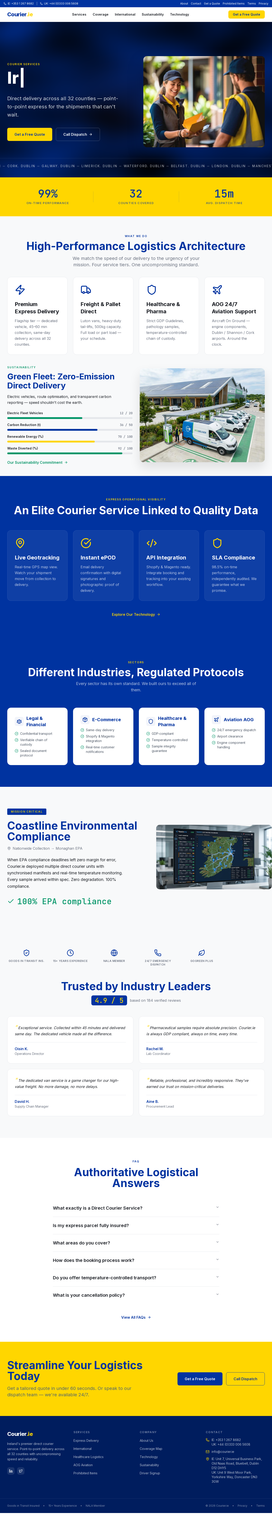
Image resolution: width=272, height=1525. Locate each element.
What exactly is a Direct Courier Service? (136, 1208)
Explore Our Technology (136, 614)
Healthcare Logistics (88, 1457)
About (184, 3)
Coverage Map (151, 1449)
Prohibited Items (234, 3)
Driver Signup (150, 1473)
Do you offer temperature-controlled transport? (136, 1277)
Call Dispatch (77, 134)
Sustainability (153, 14)
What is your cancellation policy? (136, 1295)
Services (79, 14)
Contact (196, 3)
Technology (179, 14)
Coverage (101, 14)
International (125, 14)
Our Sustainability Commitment (37, 462)
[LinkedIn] (10, 1471)
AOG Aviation (83, 1465)
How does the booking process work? (136, 1260)
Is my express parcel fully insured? (136, 1225)
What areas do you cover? (136, 1243)
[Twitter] (20, 1471)
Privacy (263, 3)
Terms (251, 3)
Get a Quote (212, 3)
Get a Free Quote (246, 14)
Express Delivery (86, 1440)
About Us (146, 1440)
